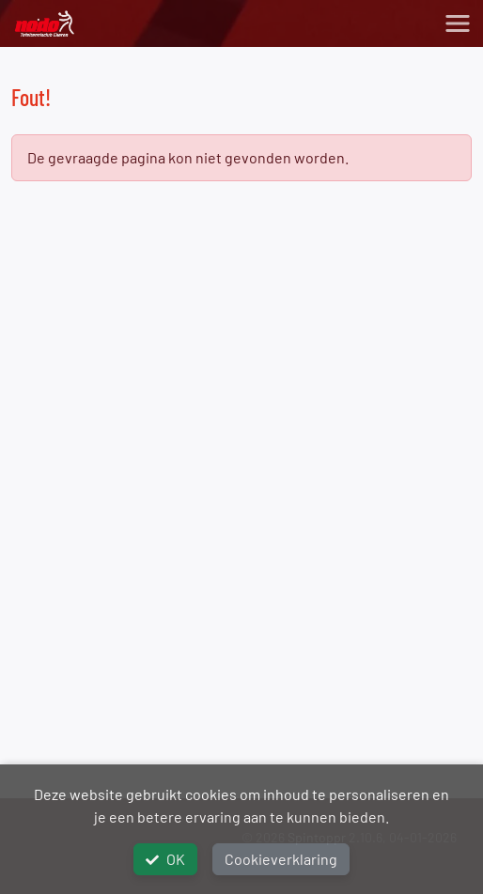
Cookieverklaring (281, 859)
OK (165, 859)
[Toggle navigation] (458, 23)
